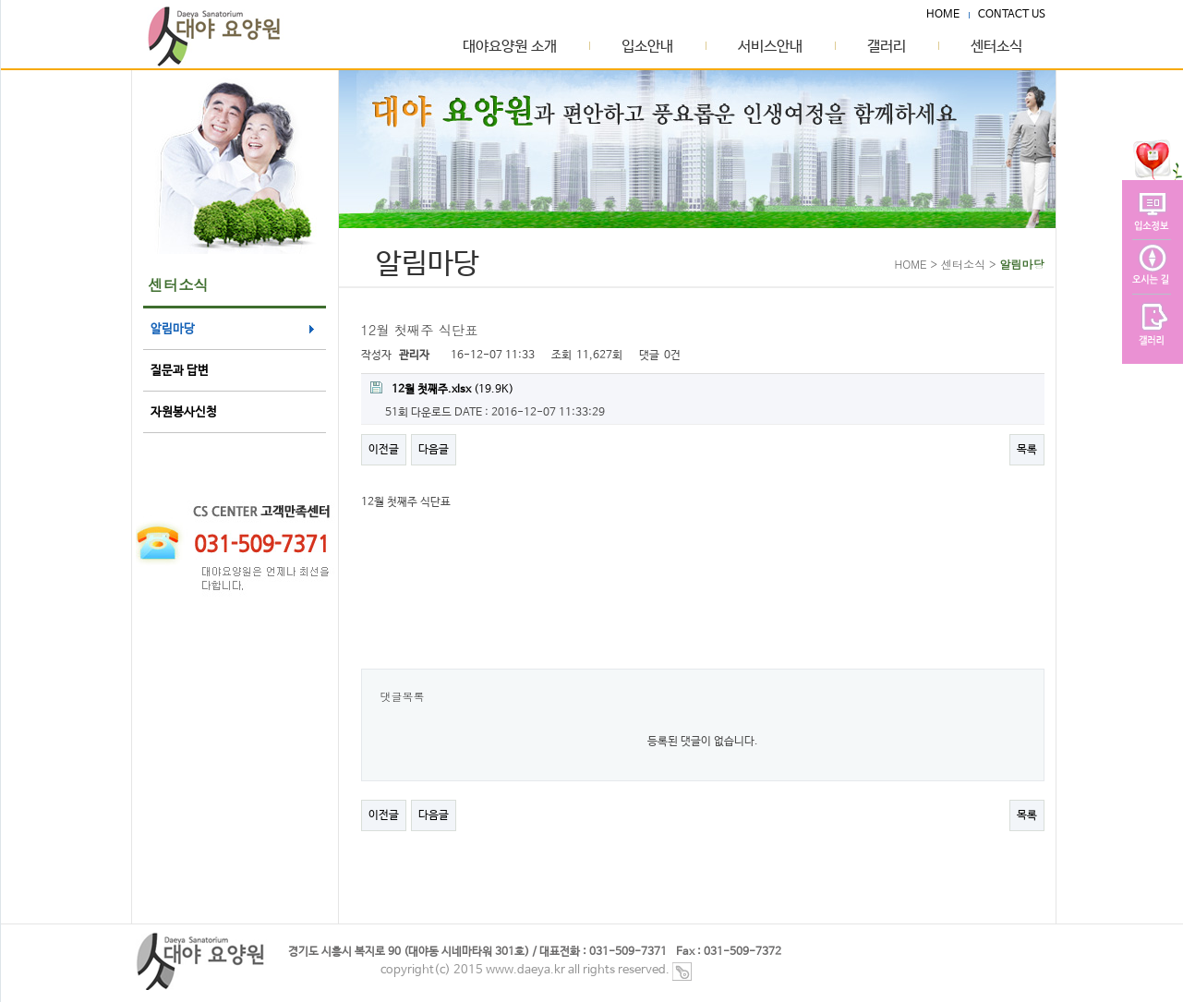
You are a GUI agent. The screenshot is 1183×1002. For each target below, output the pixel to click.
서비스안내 (770, 47)
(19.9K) (441, 388)
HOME (943, 14)
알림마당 (173, 329)
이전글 (383, 449)
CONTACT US (1011, 14)
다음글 (433, 449)
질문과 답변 (180, 371)
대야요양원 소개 (510, 47)
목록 (1027, 449)
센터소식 (996, 47)
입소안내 (647, 47)
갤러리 (886, 47)
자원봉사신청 (184, 412)
